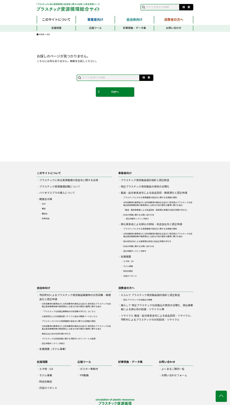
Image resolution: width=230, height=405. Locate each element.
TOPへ (115, 92)
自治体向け (134, 19)
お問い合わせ (173, 28)
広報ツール (95, 28)
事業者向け (95, 19)
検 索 (186, 7)
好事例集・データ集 (134, 28)
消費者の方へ (173, 19)
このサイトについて (56, 19)
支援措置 (56, 28)
